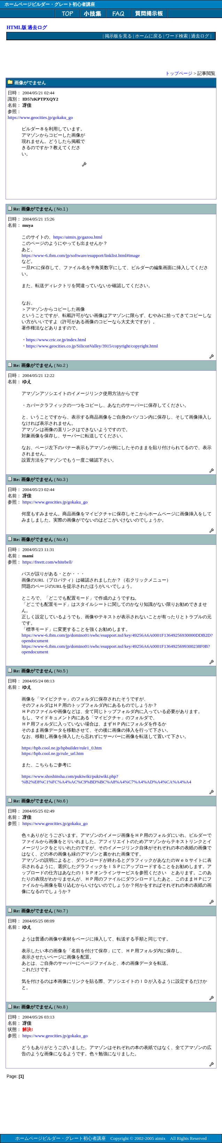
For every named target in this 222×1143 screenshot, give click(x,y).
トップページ (178, 73)
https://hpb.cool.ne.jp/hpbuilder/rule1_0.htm (62, 747)
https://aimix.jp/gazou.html (77, 237)
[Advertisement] (88, 52)
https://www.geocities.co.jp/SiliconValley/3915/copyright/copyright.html (92, 346)
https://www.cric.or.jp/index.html (56, 339)
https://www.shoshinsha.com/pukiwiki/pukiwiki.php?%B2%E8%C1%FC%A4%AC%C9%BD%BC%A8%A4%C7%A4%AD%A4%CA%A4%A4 (106, 779)
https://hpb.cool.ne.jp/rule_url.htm (53, 753)
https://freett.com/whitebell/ (47, 562)
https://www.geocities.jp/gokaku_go (40, 117)
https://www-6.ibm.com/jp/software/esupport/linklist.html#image (81, 255)
